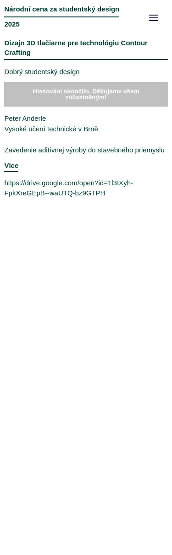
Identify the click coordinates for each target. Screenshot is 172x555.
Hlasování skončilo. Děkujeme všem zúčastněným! (86, 94)
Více (11, 165)
